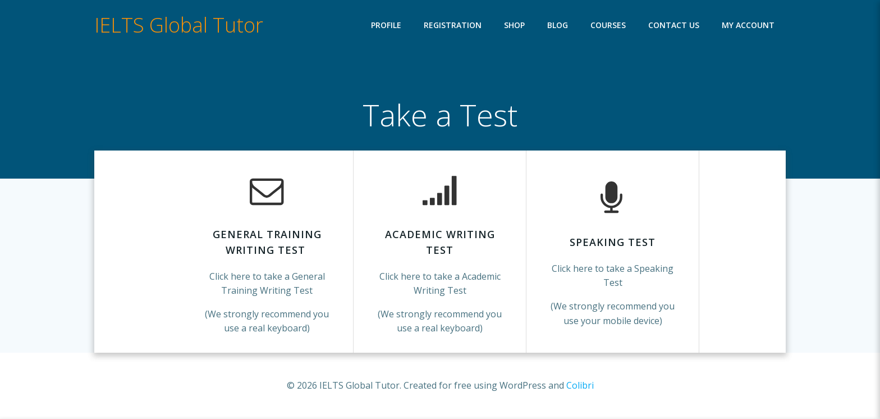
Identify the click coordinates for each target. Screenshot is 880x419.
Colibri (580, 385)
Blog (557, 25)
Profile (386, 25)
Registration (453, 25)
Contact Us (673, 25)
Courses (608, 25)
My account (748, 25)
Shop (514, 25)
